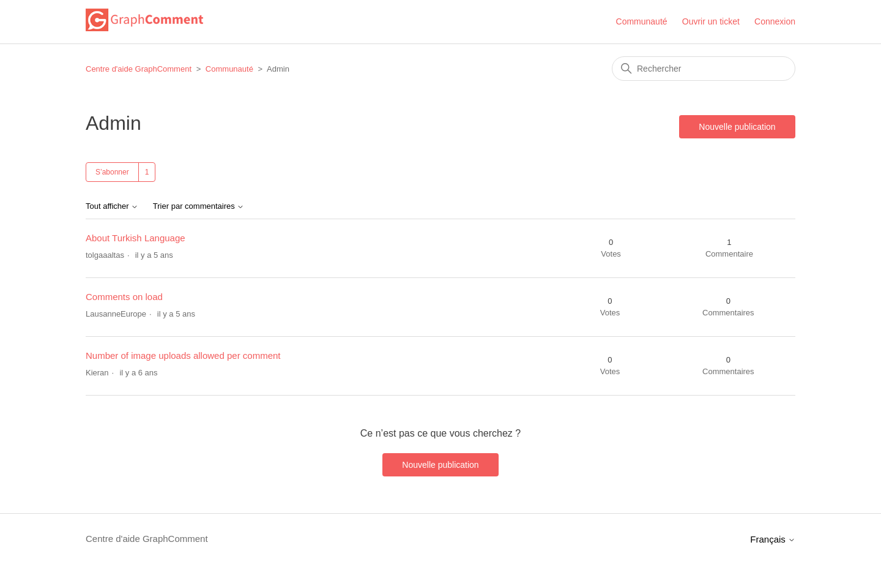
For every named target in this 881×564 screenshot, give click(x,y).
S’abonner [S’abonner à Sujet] (112, 172)
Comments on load (124, 296)
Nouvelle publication (737, 127)
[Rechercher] (703, 68)
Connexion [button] (774, 21)
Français (772, 539)
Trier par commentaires (199, 206)
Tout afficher (112, 206)
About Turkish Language (135, 238)
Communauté (641, 21)
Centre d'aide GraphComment (138, 68)
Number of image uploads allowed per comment (183, 355)
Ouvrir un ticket (711, 21)
